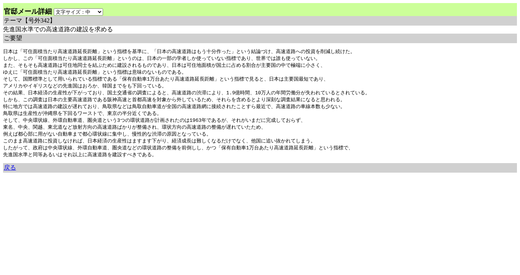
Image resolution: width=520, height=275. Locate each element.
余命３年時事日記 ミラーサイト (80, 181)
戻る (10, 173)
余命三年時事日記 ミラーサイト (29, 181)
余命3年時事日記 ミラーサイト (131, 181)
